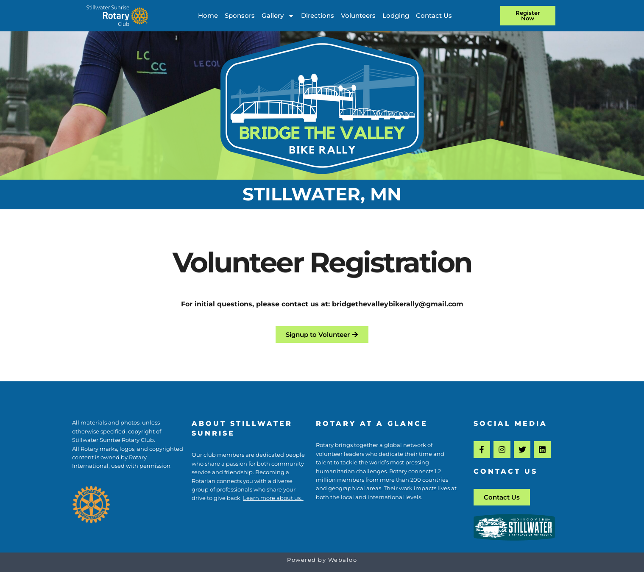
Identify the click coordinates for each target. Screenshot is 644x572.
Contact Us (434, 15)
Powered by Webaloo (322, 560)
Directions (317, 15)
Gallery (278, 15)
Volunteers (358, 15)
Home (208, 15)
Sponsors (240, 15)
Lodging (395, 15)
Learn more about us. (273, 498)
